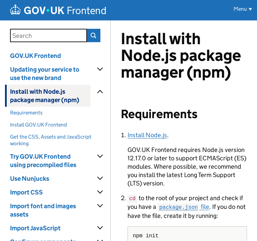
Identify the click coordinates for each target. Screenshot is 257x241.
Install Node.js (147, 135)
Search (93, 35)
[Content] (184, 130)
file (183, 206)
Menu (240, 9)
